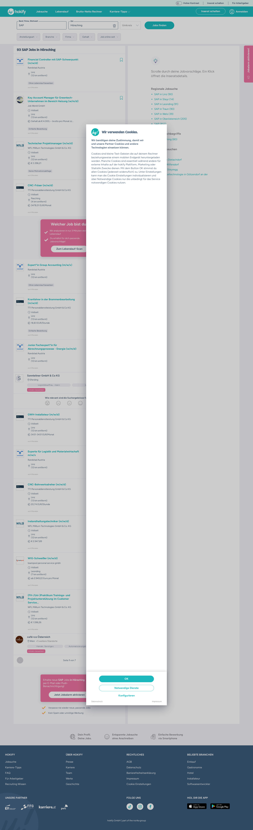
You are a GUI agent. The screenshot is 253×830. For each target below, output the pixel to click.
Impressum (157, 701)
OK (126, 678)
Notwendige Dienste (126, 687)
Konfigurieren (126, 695)
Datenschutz (97, 701)
